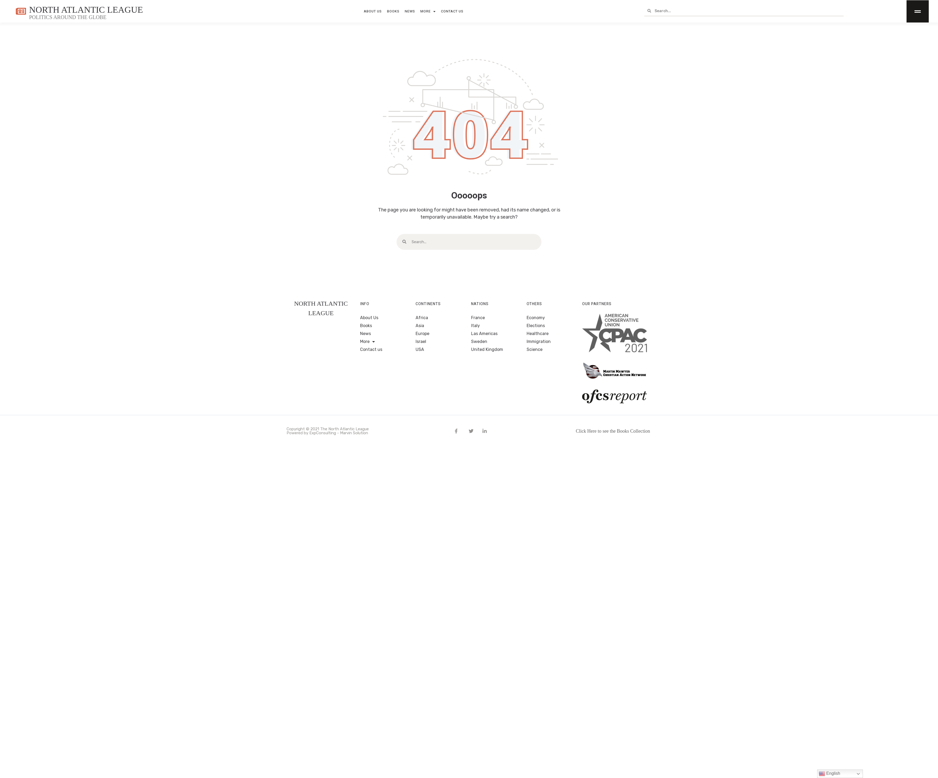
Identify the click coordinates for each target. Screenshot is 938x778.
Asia (420, 325)
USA (420, 349)
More (428, 11)
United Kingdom (487, 349)
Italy (475, 325)
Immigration (539, 341)
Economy (536, 317)
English (829, 774)
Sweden (479, 341)
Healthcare (538, 333)
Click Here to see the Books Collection (613, 431)
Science (534, 349)
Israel (421, 341)
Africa (422, 317)
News (410, 11)
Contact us (452, 11)
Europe (422, 333)
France (478, 317)
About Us (373, 11)
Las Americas (484, 333)
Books (393, 11)
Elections (536, 325)
